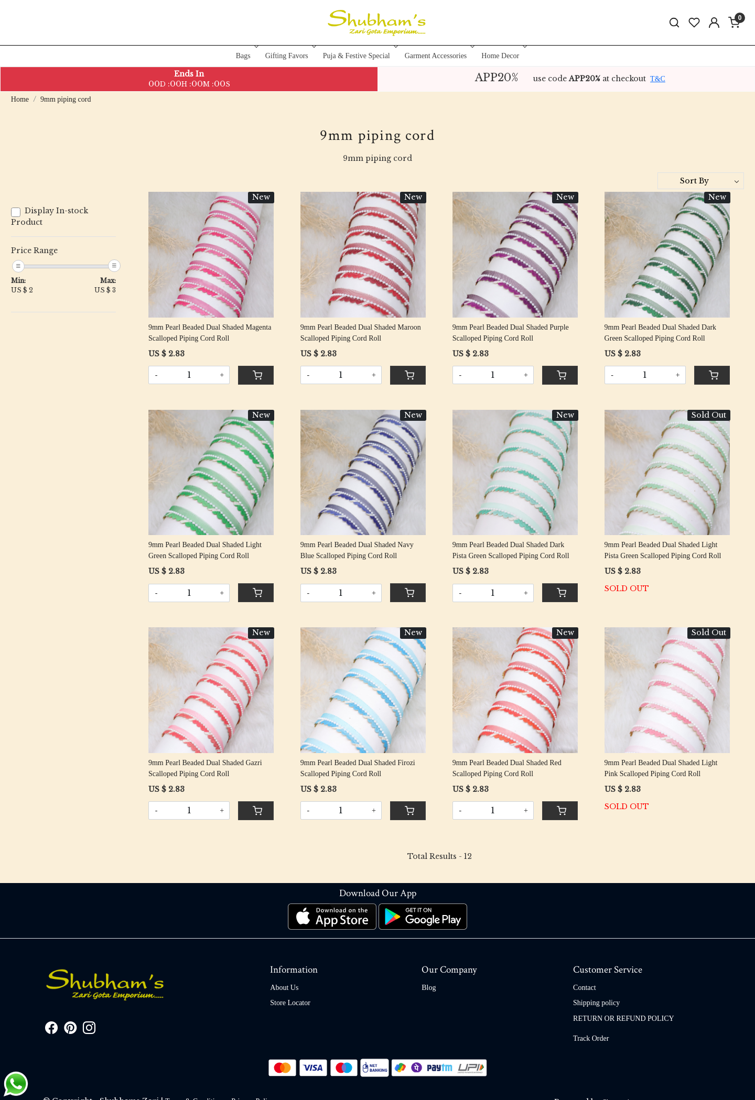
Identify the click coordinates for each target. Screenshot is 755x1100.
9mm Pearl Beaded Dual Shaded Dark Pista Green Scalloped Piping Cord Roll (510, 550)
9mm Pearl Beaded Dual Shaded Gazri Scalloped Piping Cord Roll (205, 768)
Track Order (591, 1038)
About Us (284, 988)
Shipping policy (596, 1003)
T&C (657, 79)
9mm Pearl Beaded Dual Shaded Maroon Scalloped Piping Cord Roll (360, 332)
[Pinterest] (70, 1030)
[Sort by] (700, 180)
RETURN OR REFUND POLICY (623, 1018)
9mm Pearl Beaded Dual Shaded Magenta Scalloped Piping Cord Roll (209, 332)
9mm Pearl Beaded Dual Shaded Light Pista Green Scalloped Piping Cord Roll (663, 550)
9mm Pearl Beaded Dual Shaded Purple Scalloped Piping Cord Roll (510, 332)
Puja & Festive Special (359, 56)
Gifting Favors (289, 56)
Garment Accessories (439, 56)
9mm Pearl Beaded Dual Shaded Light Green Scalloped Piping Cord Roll (205, 550)
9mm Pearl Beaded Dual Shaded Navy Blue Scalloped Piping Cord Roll (357, 550)
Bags (246, 56)
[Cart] (256, 375)
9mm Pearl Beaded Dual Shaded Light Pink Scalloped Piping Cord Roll (661, 768)
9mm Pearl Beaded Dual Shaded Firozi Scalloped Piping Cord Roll (357, 768)
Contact (584, 988)
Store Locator (290, 1003)
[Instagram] (89, 1030)
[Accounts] (714, 22)
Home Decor (503, 56)
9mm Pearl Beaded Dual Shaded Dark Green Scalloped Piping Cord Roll (660, 332)
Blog (429, 988)
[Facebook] (51, 1030)
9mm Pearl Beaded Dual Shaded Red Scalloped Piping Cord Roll (507, 768)
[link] (674, 23)
